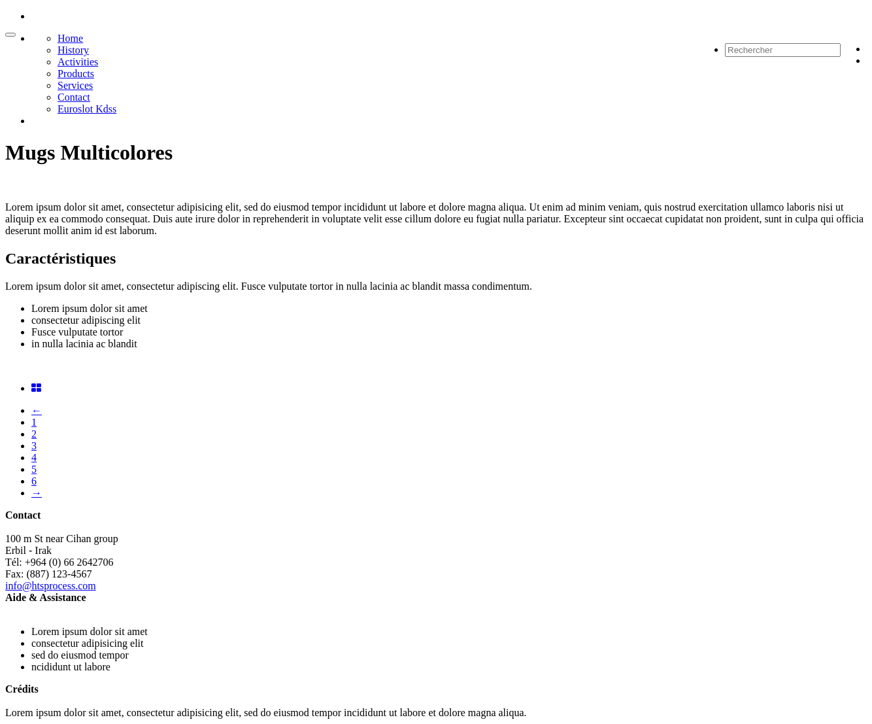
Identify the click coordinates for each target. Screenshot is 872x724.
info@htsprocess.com (50, 585)
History (73, 50)
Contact (74, 97)
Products (76, 73)
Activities (78, 61)
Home (70, 38)
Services (75, 85)
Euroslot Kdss (87, 108)
